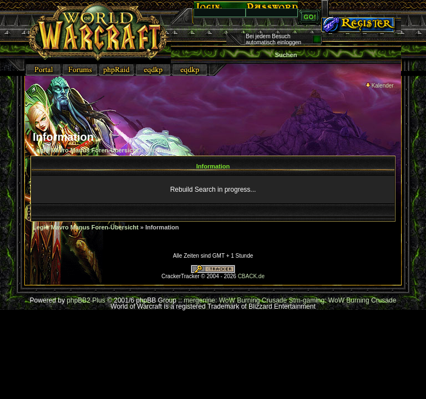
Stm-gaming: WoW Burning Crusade (343, 300)
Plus (98, 300)
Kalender (380, 86)
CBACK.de (251, 276)
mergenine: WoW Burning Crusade (236, 300)
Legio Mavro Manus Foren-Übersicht (86, 150)
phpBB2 (78, 300)
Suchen (286, 55)
